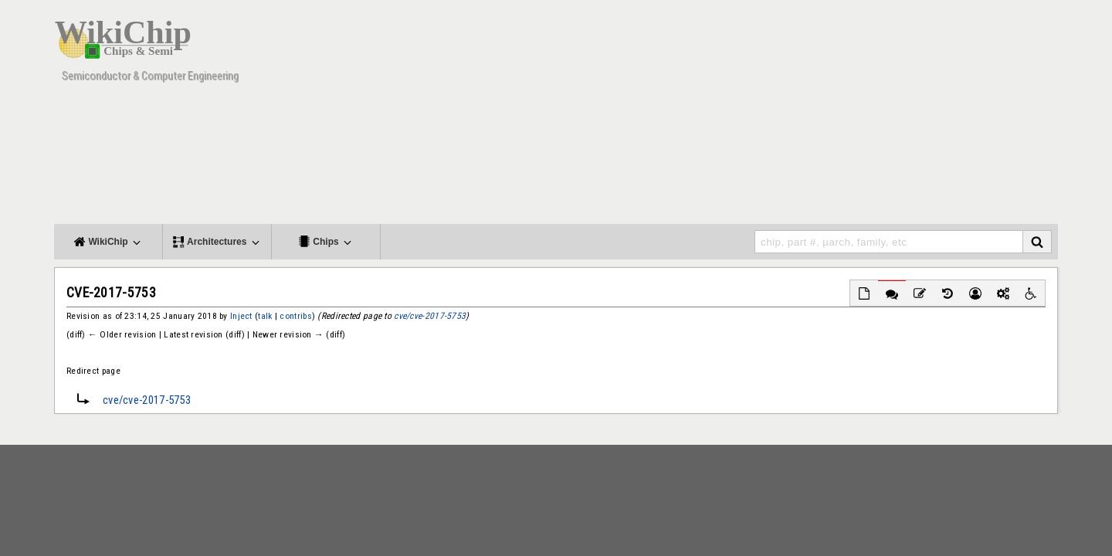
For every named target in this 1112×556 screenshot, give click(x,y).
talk (265, 315)
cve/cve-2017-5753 (430, 315)
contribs (295, 315)
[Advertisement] (776, 116)
